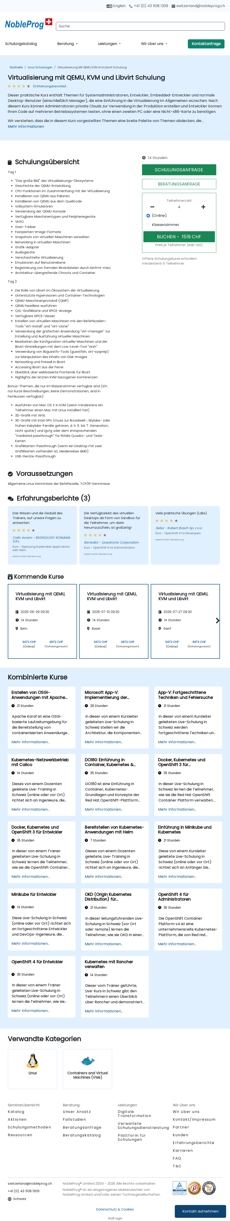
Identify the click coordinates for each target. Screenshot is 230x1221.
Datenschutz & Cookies (115, 1209)
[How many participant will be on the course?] (179, 207)
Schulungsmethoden (29, 1127)
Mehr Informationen (26, 126)
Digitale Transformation (134, 1113)
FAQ (177, 1158)
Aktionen (17, 1119)
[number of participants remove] (153, 207)
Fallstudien (74, 1119)
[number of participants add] (205, 207)
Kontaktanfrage (206, 43)
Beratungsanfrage (82, 1127)
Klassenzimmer (165, 224)
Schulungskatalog (21, 43)
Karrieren (183, 1150)
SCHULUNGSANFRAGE (179, 170)
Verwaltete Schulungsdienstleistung (143, 1125)
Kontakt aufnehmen (200, 1211)
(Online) (159, 215)
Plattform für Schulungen (132, 1137)
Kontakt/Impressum (194, 1119)
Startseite (16, 67)
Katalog (16, 1111)
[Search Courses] (140, 26)
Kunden (181, 1135)
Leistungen (108, 43)
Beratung (66, 43)
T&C (177, 1166)
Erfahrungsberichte (194, 1142)
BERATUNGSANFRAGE (179, 184)
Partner (181, 1127)
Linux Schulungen (40, 67)
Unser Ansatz (77, 1111)
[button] (216, 620)
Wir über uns (152, 43)
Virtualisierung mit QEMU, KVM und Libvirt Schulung (92, 67)
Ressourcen (20, 1135)
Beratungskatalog (82, 1135)
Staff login (115, 1218)
